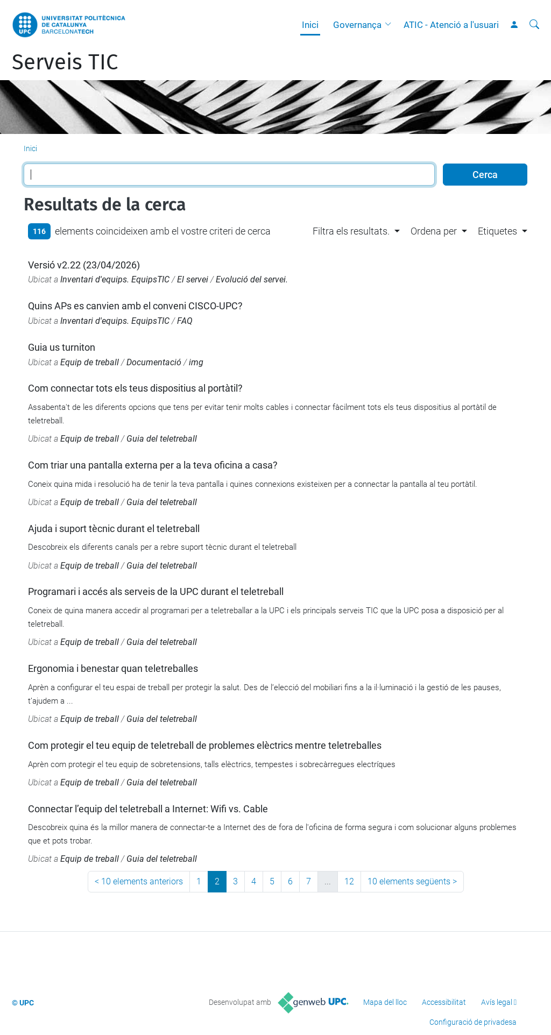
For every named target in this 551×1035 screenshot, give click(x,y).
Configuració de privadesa (473, 1022)
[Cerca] (534, 25)
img (196, 362)
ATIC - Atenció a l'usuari (451, 24)
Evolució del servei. (252, 279)
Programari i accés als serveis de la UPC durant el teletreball (156, 591)
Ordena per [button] (434, 231)
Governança (357, 24)
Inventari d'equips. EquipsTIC (114, 279)
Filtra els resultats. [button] (351, 231)
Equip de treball (89, 362)
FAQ (185, 321)
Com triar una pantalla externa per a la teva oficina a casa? (153, 465)
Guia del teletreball (161, 439)
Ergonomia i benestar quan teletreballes (113, 668)
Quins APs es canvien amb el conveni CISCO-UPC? (135, 305)
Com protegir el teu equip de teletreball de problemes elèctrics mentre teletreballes (205, 745)
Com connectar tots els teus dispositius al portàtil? (135, 388)
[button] (390, 24)
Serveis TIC (65, 62)
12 (349, 881)
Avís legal (496, 1002)
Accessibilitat (444, 1002)
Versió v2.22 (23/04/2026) (84, 265)
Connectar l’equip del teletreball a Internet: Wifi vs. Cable (148, 808)
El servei (192, 279)
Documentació (153, 362)
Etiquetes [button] (497, 231)
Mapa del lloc (385, 1002)
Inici (310, 24)
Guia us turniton (61, 347)
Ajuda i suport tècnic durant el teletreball (114, 528)
